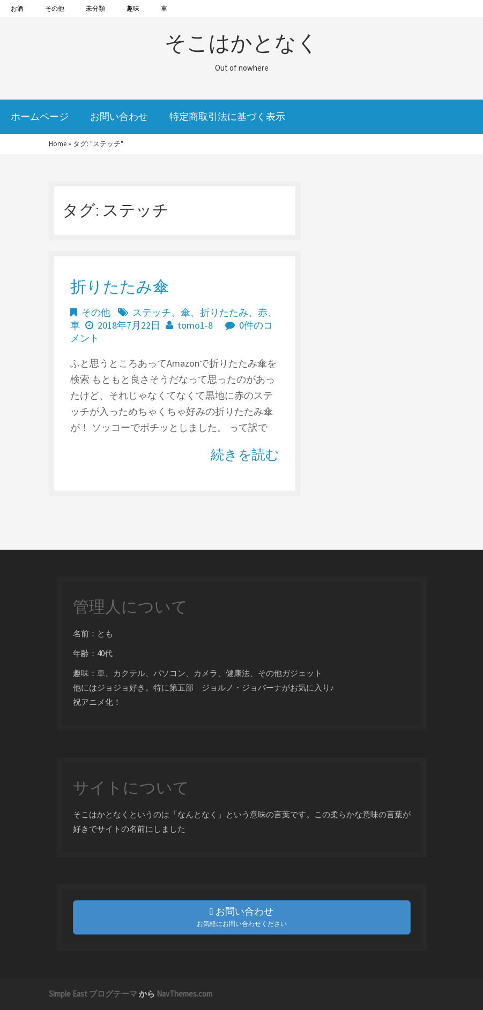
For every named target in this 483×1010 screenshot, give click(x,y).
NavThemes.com (184, 994)
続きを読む (245, 454)
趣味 (133, 8)
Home (57, 143)
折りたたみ (224, 312)
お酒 (17, 8)
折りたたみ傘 (119, 286)
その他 (54, 8)
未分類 (95, 8)
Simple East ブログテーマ (93, 994)
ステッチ (151, 312)
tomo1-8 (195, 325)
